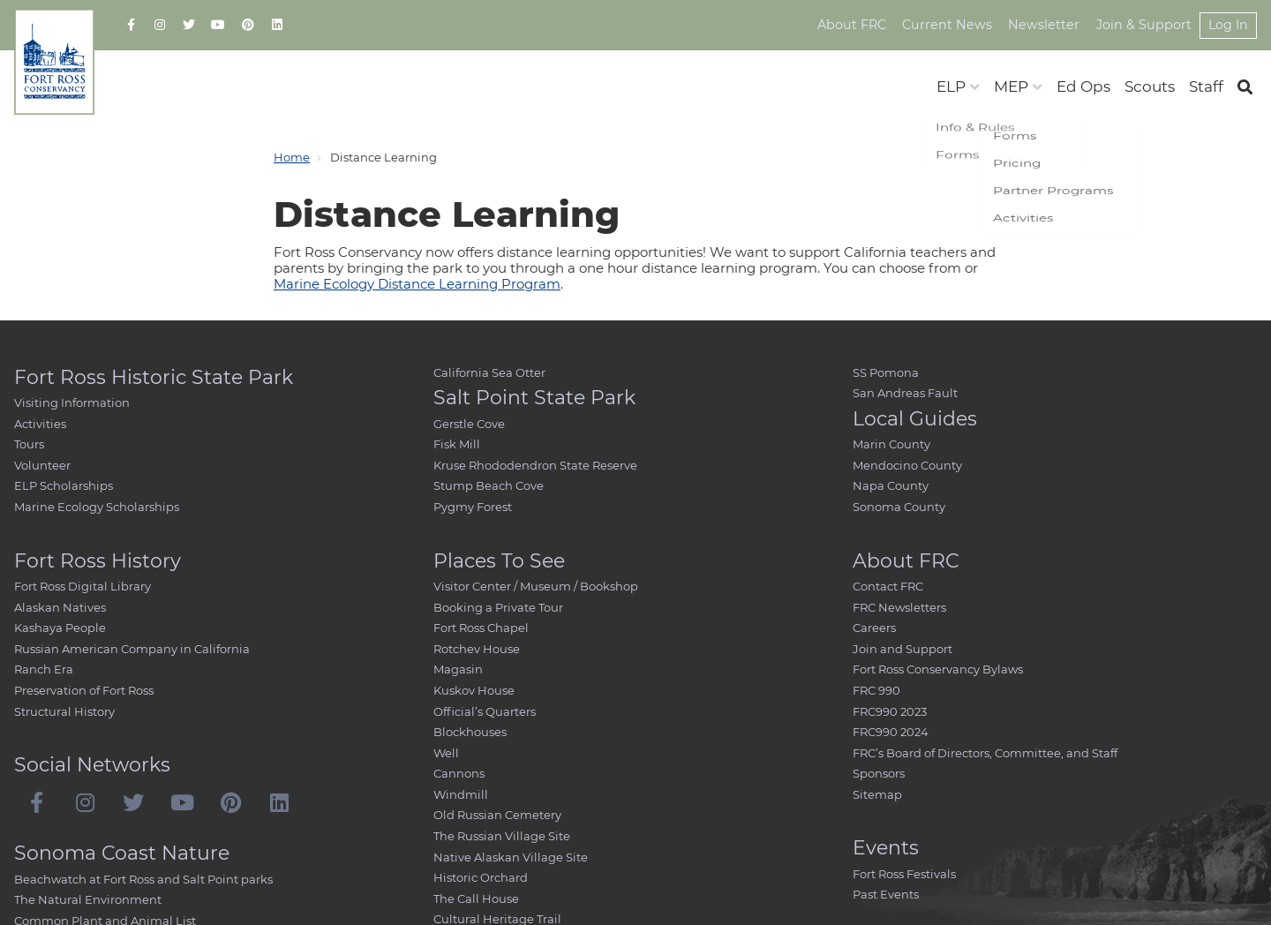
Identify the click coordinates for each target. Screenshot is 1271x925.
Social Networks (92, 765)
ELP (951, 86)
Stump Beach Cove (488, 485)
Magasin (458, 669)
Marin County (891, 444)
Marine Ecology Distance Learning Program (417, 283)
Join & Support (1144, 25)
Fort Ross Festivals (904, 874)
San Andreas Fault (905, 393)
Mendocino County (907, 465)
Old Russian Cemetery (497, 815)
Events (886, 848)
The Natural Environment (88, 899)
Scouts (1149, 86)
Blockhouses (470, 732)
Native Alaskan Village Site (510, 857)
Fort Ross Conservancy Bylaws (938, 669)
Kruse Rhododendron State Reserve (535, 465)
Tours (29, 444)
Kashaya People (60, 627)
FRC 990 (876, 690)
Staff (1206, 86)
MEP (1011, 86)
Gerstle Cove (469, 424)
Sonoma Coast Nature (121, 853)
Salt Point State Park (534, 398)
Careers (874, 627)
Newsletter (1047, 25)
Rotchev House (476, 649)
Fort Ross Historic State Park (153, 377)
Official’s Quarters (484, 711)
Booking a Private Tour (498, 607)
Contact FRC (888, 586)
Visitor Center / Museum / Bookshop (535, 586)
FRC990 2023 (890, 711)
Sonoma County (899, 507)
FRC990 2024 (891, 732)
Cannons (459, 773)
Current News (954, 25)
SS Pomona (886, 372)
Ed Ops (1083, 86)
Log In (1227, 25)
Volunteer (42, 465)
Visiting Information (72, 402)
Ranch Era (43, 669)
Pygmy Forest (472, 507)
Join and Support (902, 649)
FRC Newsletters (899, 607)
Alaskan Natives (60, 607)
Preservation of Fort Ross (84, 690)
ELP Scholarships (63, 485)
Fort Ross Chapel (481, 627)
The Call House (476, 898)
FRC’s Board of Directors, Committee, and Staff (985, 753)
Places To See (499, 561)
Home (292, 157)
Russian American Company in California (132, 649)
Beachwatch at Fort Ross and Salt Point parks (143, 879)
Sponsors (879, 773)
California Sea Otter (489, 372)
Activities (40, 424)
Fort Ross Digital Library (82, 586)
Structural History (64, 711)
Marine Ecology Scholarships (96, 507)
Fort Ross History (97, 561)
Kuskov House (474, 690)
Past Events (886, 894)
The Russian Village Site (501, 836)
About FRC (860, 25)
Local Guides (915, 419)
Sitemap (877, 794)
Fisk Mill (456, 444)
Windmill (460, 794)
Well (446, 753)
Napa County (891, 485)
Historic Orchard (480, 877)
